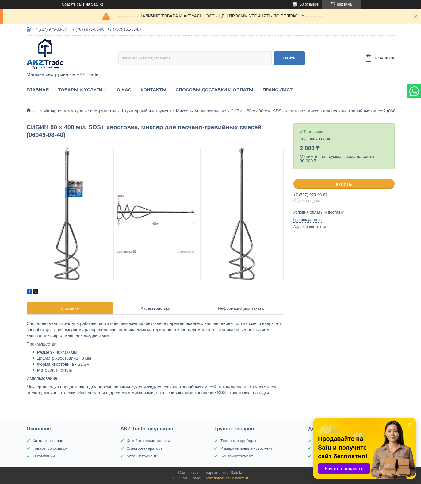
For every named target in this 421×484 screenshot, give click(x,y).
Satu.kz (237, 473)
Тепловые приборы (238, 440)
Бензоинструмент (236, 456)
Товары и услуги (80, 89)
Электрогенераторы (145, 448)
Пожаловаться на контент (226, 478)
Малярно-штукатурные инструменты (79, 110)
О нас (124, 89)
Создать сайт (73, 4)
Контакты (153, 89)
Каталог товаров (48, 440)
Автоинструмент (142, 456)
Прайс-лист (277, 89)
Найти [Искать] (289, 58)
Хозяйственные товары (148, 440)
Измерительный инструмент (246, 448)
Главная (38, 89)
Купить (344, 184)
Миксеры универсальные (201, 110)
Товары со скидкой (50, 448)
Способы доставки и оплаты (214, 89)
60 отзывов (309, 4)
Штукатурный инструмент (146, 110)
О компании (44, 456)
